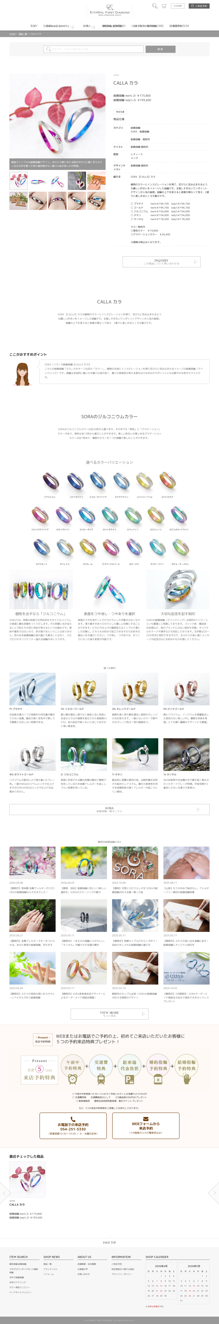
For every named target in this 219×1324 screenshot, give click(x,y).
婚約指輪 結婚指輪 (17, 1264)
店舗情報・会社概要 (87, 1264)
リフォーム (48, 1274)
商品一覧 (23, 33)
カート (164, 6)
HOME (12, 33)
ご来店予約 (201, 6)
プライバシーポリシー (122, 1274)
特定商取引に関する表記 (123, 1269)
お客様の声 (83, 1269)
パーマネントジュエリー (20, 1292)
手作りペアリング (17, 1282)
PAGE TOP (109, 1242)
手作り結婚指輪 (16, 1277)
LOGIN (178, 6)
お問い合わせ (84, 1274)
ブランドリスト (50, 1269)
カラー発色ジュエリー (19, 1287)
